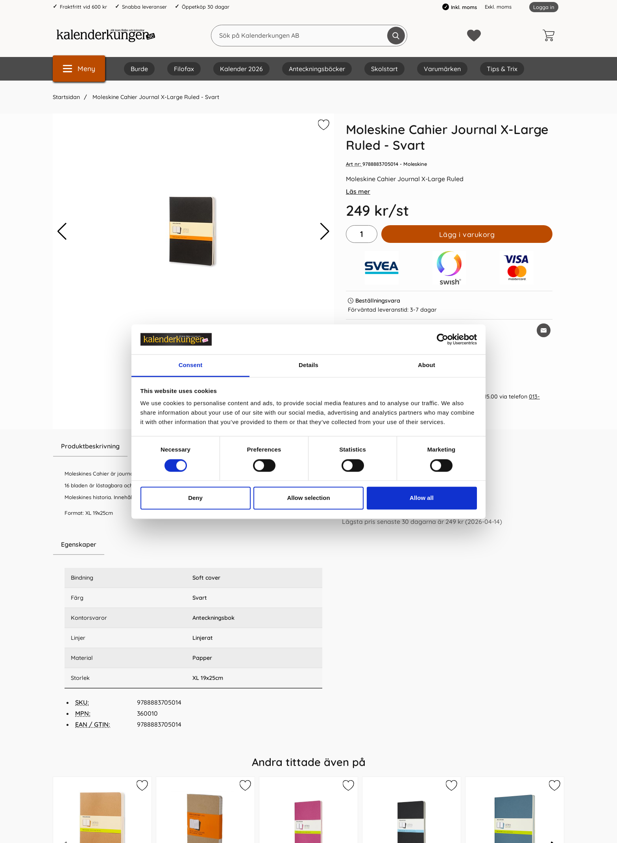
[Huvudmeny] (79, 68)
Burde (139, 69)
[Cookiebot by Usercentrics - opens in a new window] (442, 339)
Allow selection (308, 498)
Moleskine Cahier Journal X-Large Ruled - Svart (155, 97)
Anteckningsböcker (317, 69)
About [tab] (426, 365)
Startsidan (66, 97)
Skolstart (384, 69)
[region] (193, 544)
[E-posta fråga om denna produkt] (543, 330)
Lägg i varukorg (467, 234)
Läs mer (358, 191)
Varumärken (442, 69)
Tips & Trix (502, 69)
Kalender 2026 (241, 69)
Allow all (422, 498)
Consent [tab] (191, 365)
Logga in (543, 7)
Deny (195, 498)
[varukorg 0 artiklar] (550, 35)
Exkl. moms (498, 7)
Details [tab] (308, 365)
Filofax (184, 69)
